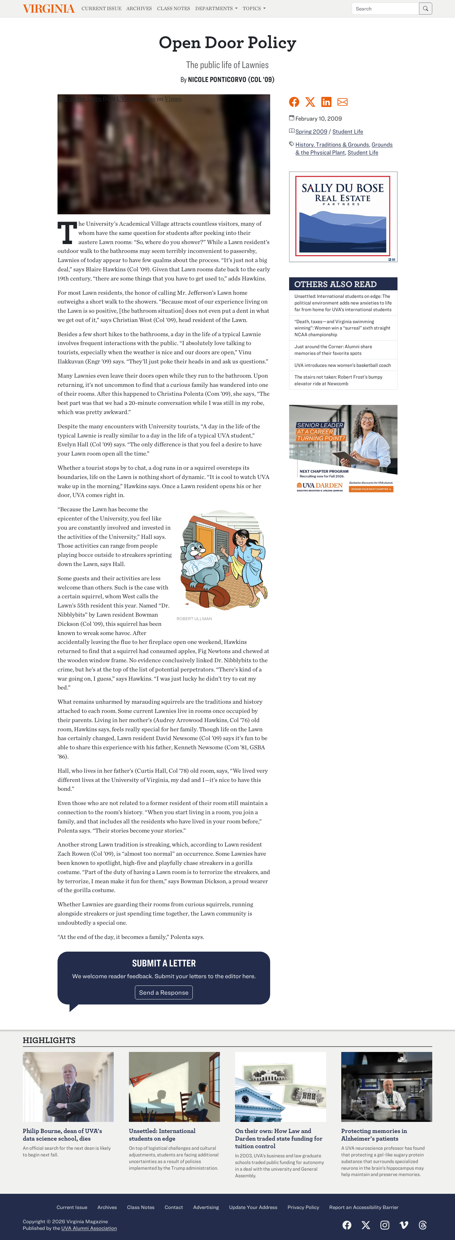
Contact (174, 1207)
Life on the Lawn (79, 98)
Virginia (48, 9)
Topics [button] (252, 8)
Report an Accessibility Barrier (363, 1207)
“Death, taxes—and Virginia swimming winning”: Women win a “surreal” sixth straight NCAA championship (342, 327)
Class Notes (173, 8)
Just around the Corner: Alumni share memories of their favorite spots (333, 349)
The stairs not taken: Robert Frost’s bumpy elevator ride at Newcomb (338, 380)
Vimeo (173, 98)
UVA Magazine (136, 98)
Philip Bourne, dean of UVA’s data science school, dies (62, 1134)
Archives (139, 8)
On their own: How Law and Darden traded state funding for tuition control (279, 1138)
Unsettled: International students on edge (162, 1134)
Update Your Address (253, 1207)
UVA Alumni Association (89, 1228)
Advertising (206, 1207)
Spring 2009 (311, 131)
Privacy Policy (303, 1207)
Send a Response (164, 992)
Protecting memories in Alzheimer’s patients (374, 1134)
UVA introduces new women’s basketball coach (342, 365)
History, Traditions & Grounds (332, 144)
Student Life (347, 131)
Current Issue (101, 8)
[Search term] (385, 9)
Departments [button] (214, 8)
